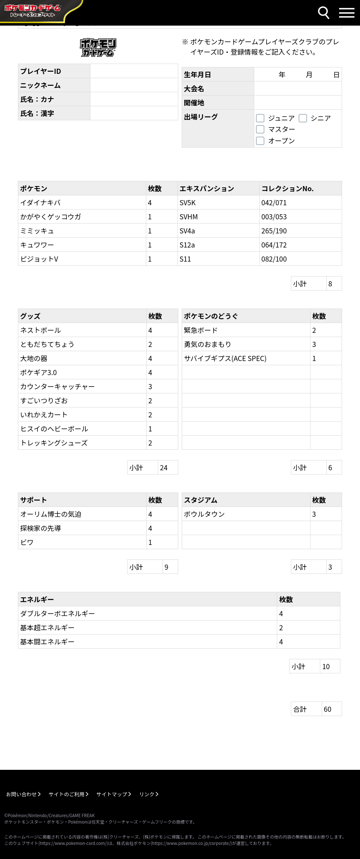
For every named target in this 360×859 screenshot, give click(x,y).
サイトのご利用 (66, 794)
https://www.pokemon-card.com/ (73, 843)
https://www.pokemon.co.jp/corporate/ (191, 843)
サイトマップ (111, 794)
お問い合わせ (21, 794)
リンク (146, 794)
